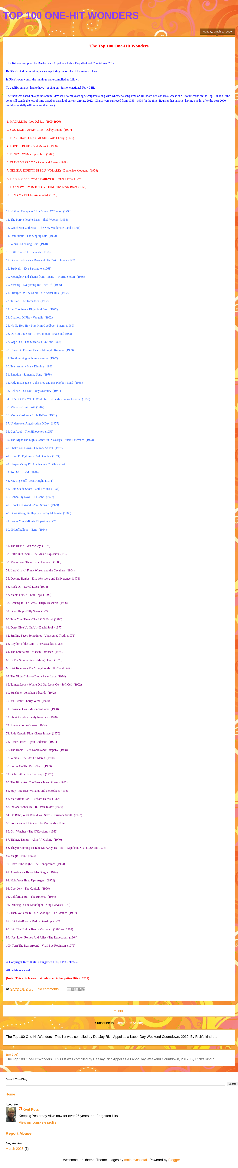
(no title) (12, 1054)
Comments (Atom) (129, 1023)
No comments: (49, 989)
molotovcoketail (136, 1160)
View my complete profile (38, 1122)
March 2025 (15, 1149)
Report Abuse (18, 1133)
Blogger (174, 1160)
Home (119, 1010)
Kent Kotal (31, 1109)
